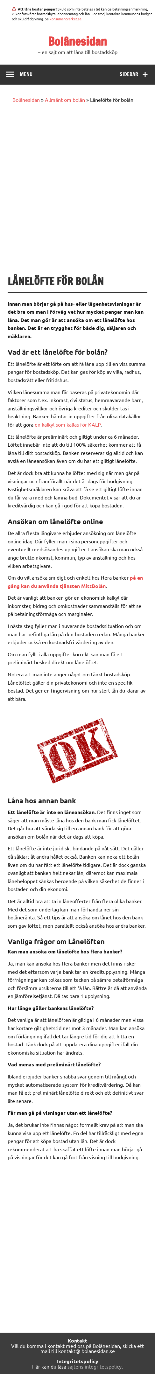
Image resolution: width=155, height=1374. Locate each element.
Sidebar (129, 74)
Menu (26, 74)
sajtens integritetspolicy (94, 1366)
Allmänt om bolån (65, 99)
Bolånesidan (77, 41)
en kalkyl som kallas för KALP (68, 424)
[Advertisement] (77, 189)
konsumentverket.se (65, 18)
